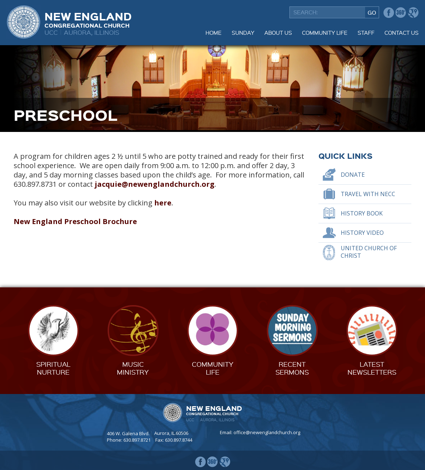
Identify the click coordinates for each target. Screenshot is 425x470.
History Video (362, 233)
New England (88, 19)
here (162, 203)
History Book (362, 213)
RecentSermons (292, 368)
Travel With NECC (368, 194)
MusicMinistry (133, 368)
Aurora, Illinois (91, 32)
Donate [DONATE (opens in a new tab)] (353, 175)
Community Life (325, 32)
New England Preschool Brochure (75, 221)
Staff (366, 32)
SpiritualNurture (53, 368)
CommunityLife (212, 368)
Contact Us (401, 32)
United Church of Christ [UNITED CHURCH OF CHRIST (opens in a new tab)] (369, 252)
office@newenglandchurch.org (266, 432)
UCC (51, 32)
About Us (278, 32)
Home (214, 32)
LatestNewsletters (372, 368)
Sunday (243, 32)
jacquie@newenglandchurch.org (154, 184)
